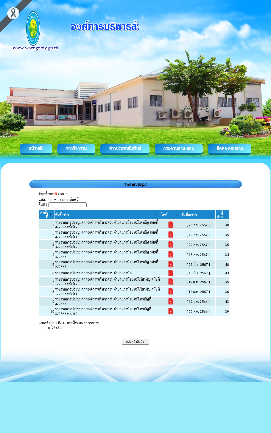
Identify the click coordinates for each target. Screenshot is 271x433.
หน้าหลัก (36, 148)
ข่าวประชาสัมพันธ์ (125, 148)
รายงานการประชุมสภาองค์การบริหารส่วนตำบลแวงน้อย (94, 273)
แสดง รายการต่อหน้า (59, 199)
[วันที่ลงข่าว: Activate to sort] (198, 214)
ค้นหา (43, 204)
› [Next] (60, 327)
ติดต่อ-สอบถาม (229, 148)
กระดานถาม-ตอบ (178, 148)
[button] (62, 215)
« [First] (48, 327)
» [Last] (61, 327)
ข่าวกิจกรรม (76, 148)
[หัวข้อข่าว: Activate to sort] (108, 214)
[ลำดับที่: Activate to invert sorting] (47, 214)
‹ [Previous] (49, 327)
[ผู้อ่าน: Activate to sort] (222, 214)
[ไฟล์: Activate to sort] (171, 214)
